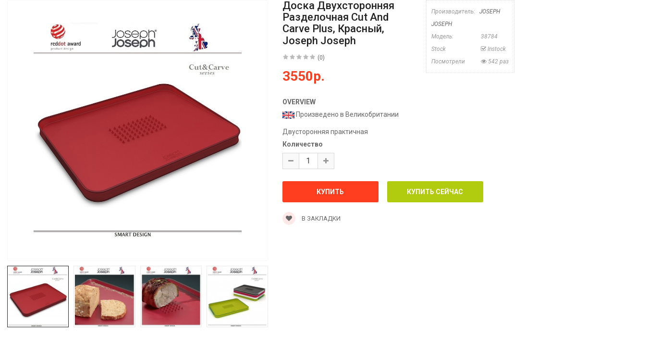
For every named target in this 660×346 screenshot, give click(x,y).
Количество (302, 144)
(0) (321, 57)
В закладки (311, 218)
